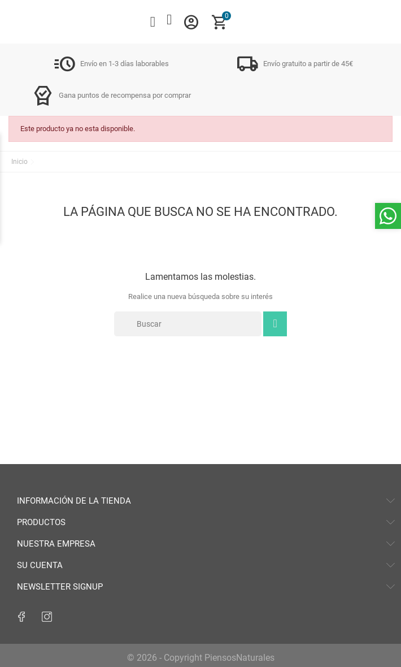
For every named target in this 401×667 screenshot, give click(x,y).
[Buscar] (187, 323)
